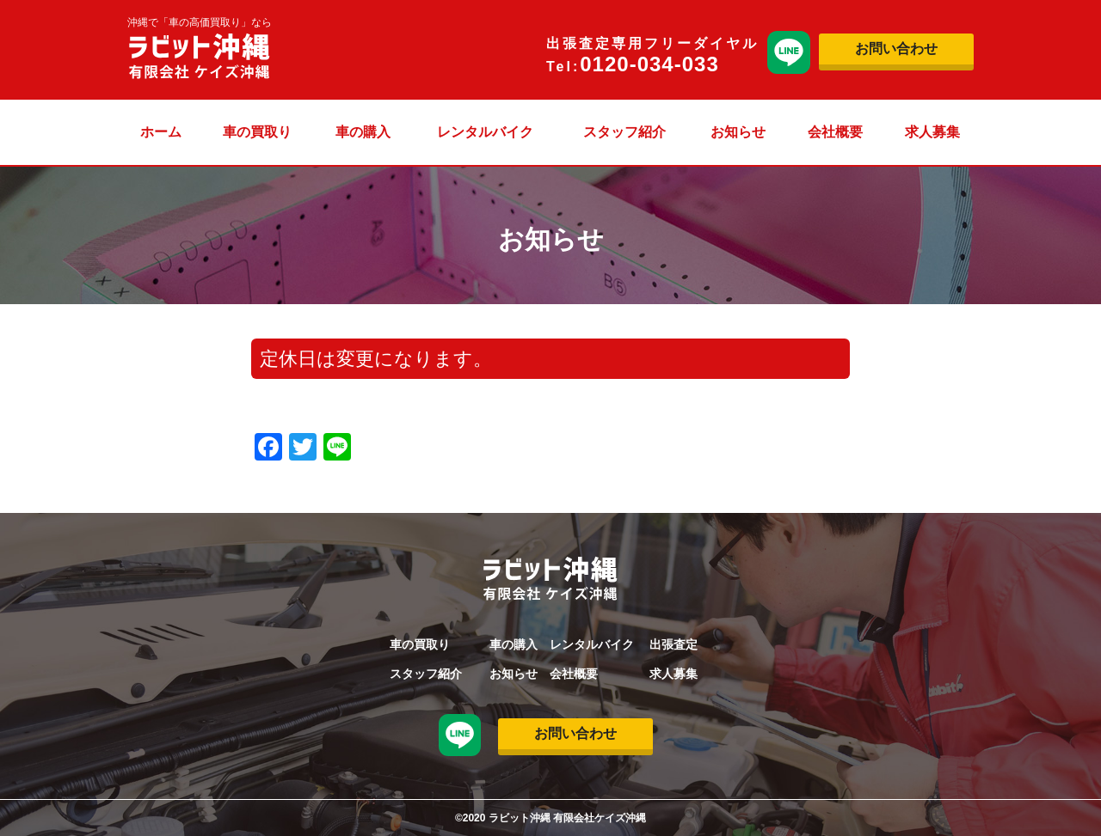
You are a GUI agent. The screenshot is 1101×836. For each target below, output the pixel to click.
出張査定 (673, 644)
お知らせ (738, 132)
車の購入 (363, 132)
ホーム (160, 132)
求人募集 (932, 132)
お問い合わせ (896, 48)
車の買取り (257, 132)
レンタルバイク (485, 132)
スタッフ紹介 (624, 132)
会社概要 (835, 132)
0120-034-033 (649, 64)
